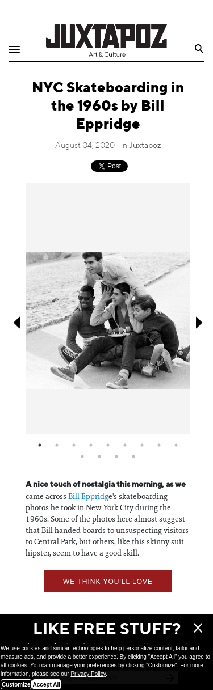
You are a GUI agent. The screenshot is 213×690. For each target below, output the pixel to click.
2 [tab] (56, 445)
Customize (16, 684)
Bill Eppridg (88, 496)
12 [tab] (116, 456)
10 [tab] (82, 456)
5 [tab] (108, 445)
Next (200, 323)
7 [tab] (142, 445)
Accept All (47, 684)
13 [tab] (133, 456)
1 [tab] (39, 445)
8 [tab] (159, 445)
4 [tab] (91, 445)
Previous (15, 323)
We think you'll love (108, 582)
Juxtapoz (145, 146)
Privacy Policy (88, 674)
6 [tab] (125, 445)
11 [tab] (99, 456)
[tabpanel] (108, 308)
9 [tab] (176, 445)
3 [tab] (74, 445)
